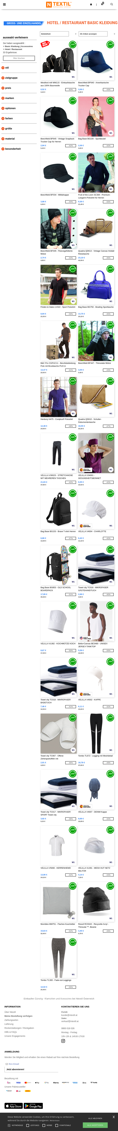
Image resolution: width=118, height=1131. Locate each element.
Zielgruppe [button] (11, 78)
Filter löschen (19, 58)
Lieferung (8, 1024)
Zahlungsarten (11, 1020)
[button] (91, 4)
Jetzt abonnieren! (15, 1069)
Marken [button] (9, 98)
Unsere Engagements (14, 1036)
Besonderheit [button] (13, 149)
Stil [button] (7, 67)
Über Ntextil (10, 1012)
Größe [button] (8, 128)
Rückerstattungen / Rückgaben (19, 1028)
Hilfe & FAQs (10, 1032)
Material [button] (10, 138)
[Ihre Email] (20, 1064)
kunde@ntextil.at (69, 1015)
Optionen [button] (10, 108)
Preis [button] (8, 88)
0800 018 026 (68, 1028)
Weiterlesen (55, 1120)
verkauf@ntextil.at (70, 1021)
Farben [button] (9, 118)
